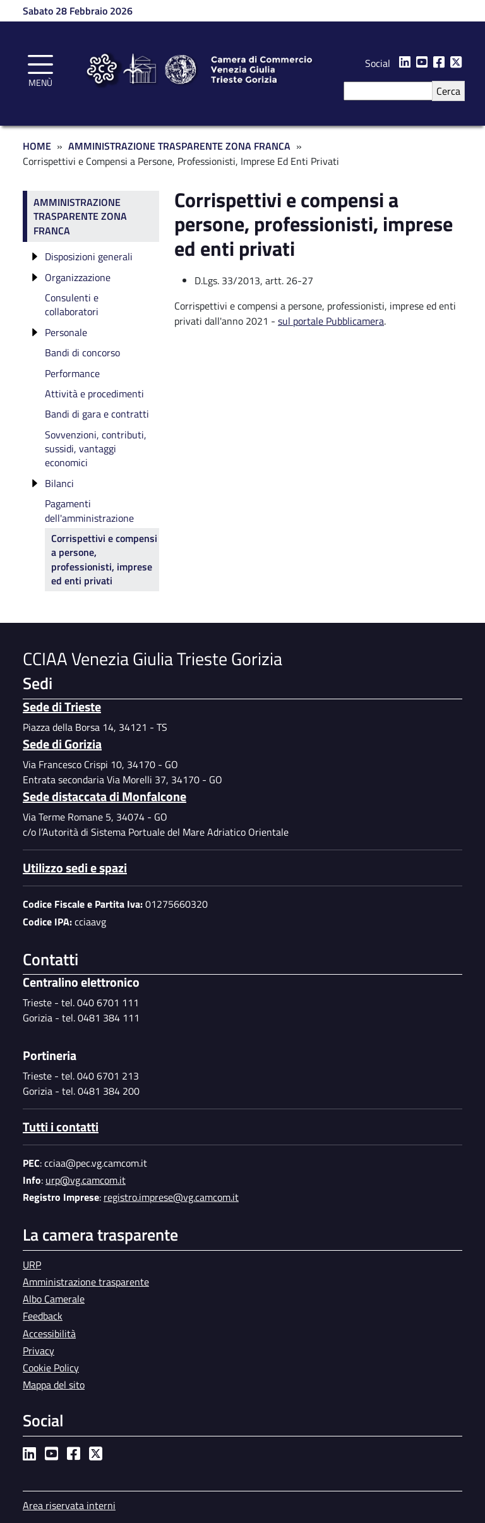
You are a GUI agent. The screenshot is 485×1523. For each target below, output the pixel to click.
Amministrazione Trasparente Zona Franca (179, 146)
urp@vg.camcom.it (85, 1180)
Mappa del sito (54, 1384)
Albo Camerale (54, 1298)
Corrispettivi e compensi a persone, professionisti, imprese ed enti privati (104, 559)
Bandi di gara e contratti (97, 413)
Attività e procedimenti (94, 393)
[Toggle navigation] (40, 69)
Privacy (38, 1350)
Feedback (43, 1315)
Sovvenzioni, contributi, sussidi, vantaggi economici (96, 449)
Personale (66, 332)
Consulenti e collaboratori (72, 304)
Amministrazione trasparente (86, 1281)
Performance (72, 373)
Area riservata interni (69, 1505)
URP (32, 1264)
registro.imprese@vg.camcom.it (171, 1197)
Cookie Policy (51, 1367)
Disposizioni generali (89, 256)
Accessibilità (49, 1333)
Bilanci (59, 483)
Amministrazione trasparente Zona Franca (80, 216)
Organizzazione (78, 277)
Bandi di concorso (82, 352)
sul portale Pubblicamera (331, 320)
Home (37, 146)
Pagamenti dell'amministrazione (89, 510)
